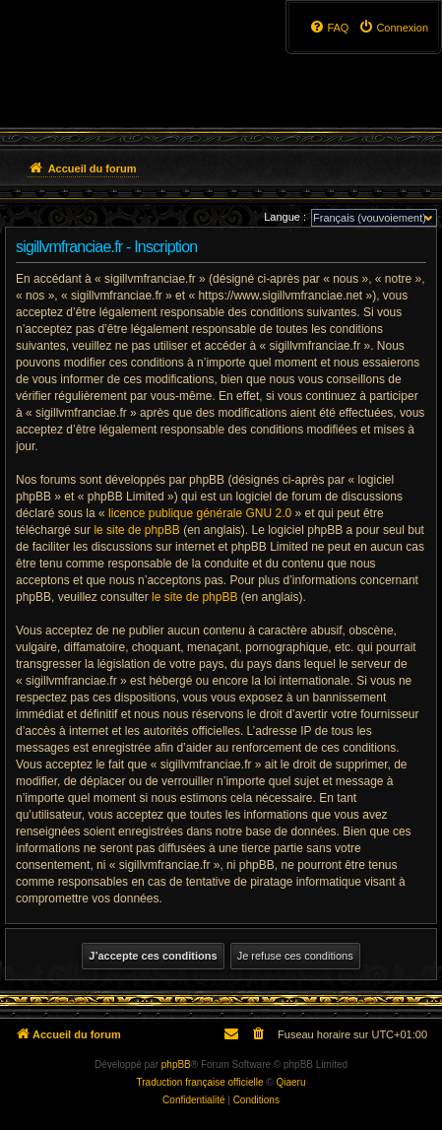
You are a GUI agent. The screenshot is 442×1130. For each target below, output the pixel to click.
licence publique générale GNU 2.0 (199, 513)
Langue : (285, 217)
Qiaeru (290, 1082)
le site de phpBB (136, 530)
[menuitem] (393, 27)
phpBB (176, 1064)
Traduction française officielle (200, 1082)
